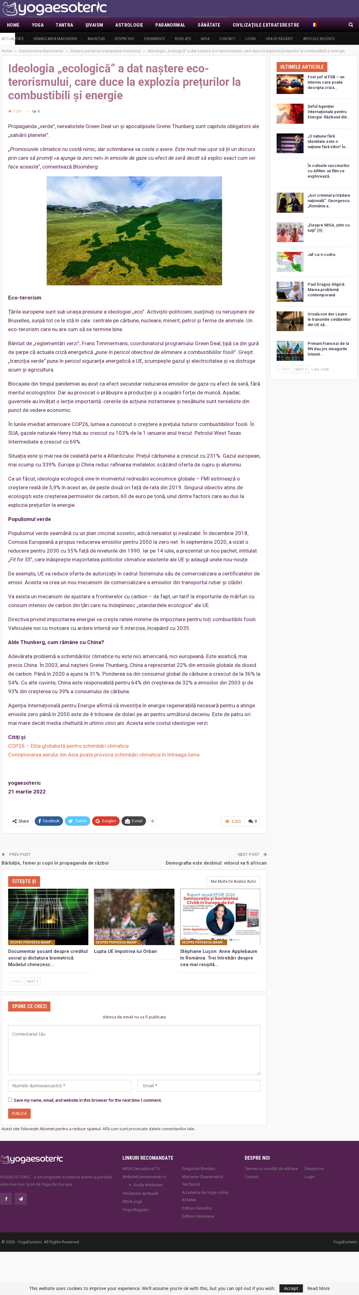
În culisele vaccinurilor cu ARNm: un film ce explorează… (329, 171)
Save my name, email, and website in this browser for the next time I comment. (88, 1100)
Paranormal (170, 25)
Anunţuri (96, 38)
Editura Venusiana (198, 1216)
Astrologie (129, 25)
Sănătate (209, 25)
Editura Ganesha (196, 1208)
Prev (16, 981)
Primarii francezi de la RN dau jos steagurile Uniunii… (328, 348)
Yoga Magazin (135, 1209)
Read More (318, 1288)
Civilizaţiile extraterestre (266, 25)
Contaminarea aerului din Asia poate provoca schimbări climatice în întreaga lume (104, 755)
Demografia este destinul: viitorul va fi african (216, 863)
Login (250, 38)
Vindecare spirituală (140, 1193)
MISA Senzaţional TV (141, 1168)
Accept (291, 1288)
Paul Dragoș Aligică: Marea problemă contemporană (326, 289)
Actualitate (13, 38)
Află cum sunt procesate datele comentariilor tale (148, 1128)
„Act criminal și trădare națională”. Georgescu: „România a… (329, 200)
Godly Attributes (148, 1185)
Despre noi (124, 38)
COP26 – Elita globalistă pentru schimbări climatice (68, 746)
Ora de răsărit (279, 38)
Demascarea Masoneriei (55, 38)
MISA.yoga (132, 1201)
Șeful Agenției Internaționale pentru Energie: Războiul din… (329, 111)
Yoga (38, 25)
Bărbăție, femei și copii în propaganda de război (55, 863)
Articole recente (319, 38)
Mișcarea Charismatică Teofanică (202, 1180)
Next (32, 981)
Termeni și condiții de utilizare (271, 1168)
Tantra (64, 25)
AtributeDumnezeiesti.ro (144, 1176)
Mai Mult (321, 25)
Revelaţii (183, 38)
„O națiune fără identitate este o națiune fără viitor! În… (328, 141)
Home (13, 25)
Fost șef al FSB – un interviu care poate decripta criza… (326, 82)
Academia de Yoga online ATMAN (205, 1196)
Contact (227, 38)
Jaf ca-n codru (321, 254)
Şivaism (94, 25)
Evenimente (154, 38)
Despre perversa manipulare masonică (32, 942)
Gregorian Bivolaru (198, 1168)
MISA (205, 38)
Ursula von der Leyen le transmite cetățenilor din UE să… (329, 319)
